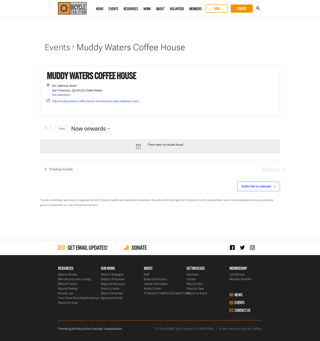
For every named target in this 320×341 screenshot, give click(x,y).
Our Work (108, 268)
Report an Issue (68, 302)
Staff (146, 274)
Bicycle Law (65, 293)
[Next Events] (51, 127)
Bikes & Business (112, 293)
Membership (238, 268)
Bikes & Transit (67, 284)
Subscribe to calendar (256, 186)
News (99, 9)
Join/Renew (236, 274)
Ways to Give (195, 284)
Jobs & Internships (156, 284)
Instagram (253, 247)
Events (113, 9)
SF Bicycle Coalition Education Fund (166, 293)
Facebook (233, 247)
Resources (130, 9)
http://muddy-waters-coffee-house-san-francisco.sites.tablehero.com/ (95, 101)
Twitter (243, 247)
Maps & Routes (67, 274)
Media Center (152, 288)
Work (147, 9)
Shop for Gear (195, 288)
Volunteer (177, 9)
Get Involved (195, 268)
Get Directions (61, 95)
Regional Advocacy (113, 284)
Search (258, 8)
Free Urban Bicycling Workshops (78, 298)
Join (216, 8)
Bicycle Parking (67, 288)
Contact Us (242, 310)
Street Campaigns (112, 274)
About (160, 9)
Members (195, 9)
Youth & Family (110, 288)
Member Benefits (240, 279)
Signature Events (111, 298)
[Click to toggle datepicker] (90, 129)
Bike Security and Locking (74, 279)
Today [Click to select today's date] (61, 128)
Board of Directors (155, 279)
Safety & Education (113, 279)
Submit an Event (197, 293)
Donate (241, 8)
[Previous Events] (45, 127)
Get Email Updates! (88, 248)
